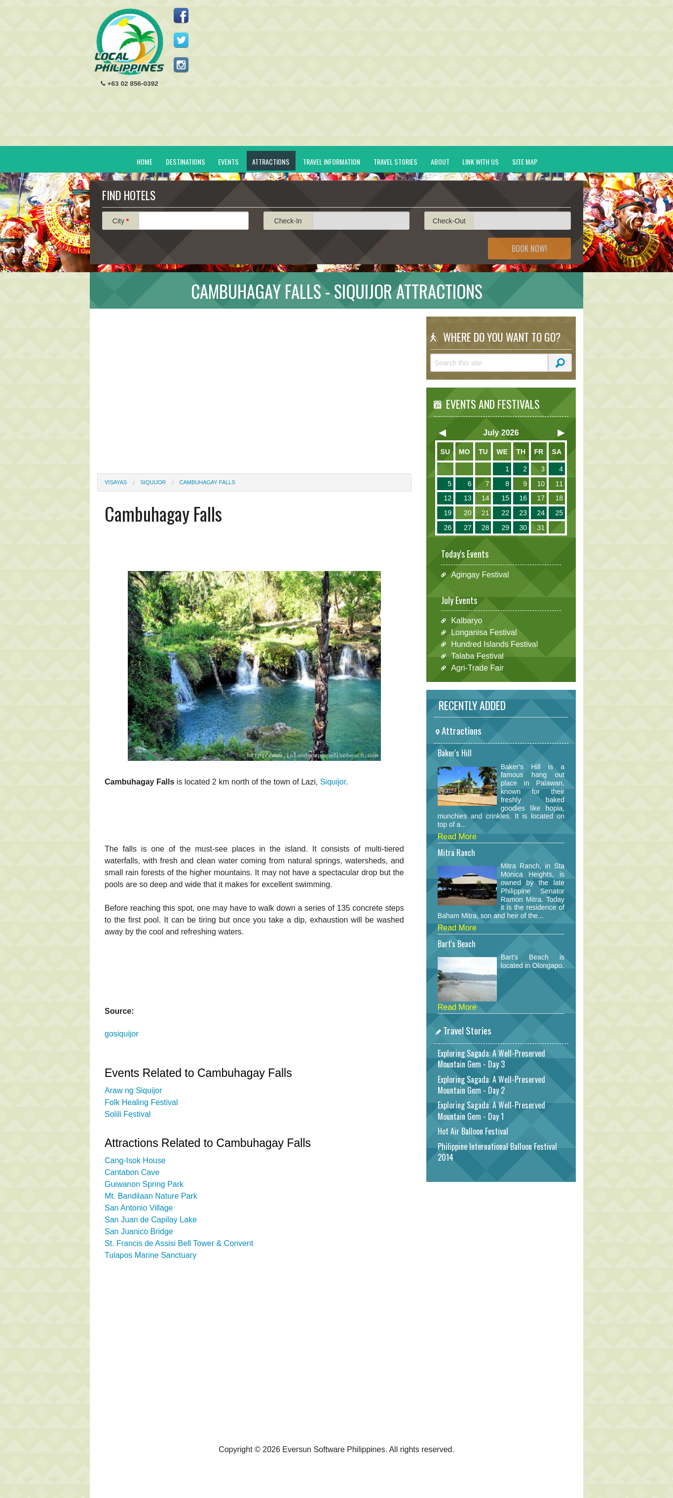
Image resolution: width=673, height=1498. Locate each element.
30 (523, 528)
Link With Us (480, 161)
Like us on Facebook (181, 15)
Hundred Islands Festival (494, 644)
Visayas (116, 482)
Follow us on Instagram (181, 64)
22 (505, 513)
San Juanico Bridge (139, 1231)
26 (447, 528)
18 (559, 498)
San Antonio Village (139, 1208)
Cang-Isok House (135, 1160)
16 (523, 498)
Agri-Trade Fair (477, 668)
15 (505, 498)
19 (447, 513)
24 (541, 513)
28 (485, 528)
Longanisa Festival (484, 632)
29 (505, 528)
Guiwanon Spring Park (144, 1184)
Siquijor (153, 482)
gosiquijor (121, 1034)
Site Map (524, 161)
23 (523, 513)
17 (541, 498)
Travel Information (331, 161)
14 (485, 498)
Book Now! (529, 248)
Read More (457, 836)
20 (468, 513)
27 (468, 528)
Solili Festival (127, 1114)
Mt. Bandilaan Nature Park (151, 1196)
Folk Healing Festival (141, 1102)
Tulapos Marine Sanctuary (150, 1255)
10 (541, 484)
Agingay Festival (480, 575)
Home (144, 161)
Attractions (271, 161)
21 (485, 513)
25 (559, 513)
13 (468, 498)
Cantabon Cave (132, 1172)
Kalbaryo (466, 620)
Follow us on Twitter (181, 40)
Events (228, 161)
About (440, 161)
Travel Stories (395, 161)
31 (541, 528)
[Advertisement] (396, 77)
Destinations (185, 161)
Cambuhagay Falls (207, 482)
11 (559, 484)
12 (447, 498)
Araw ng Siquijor (133, 1090)
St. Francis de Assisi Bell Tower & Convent (179, 1243)
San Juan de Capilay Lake (151, 1219)
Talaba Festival (477, 656)
